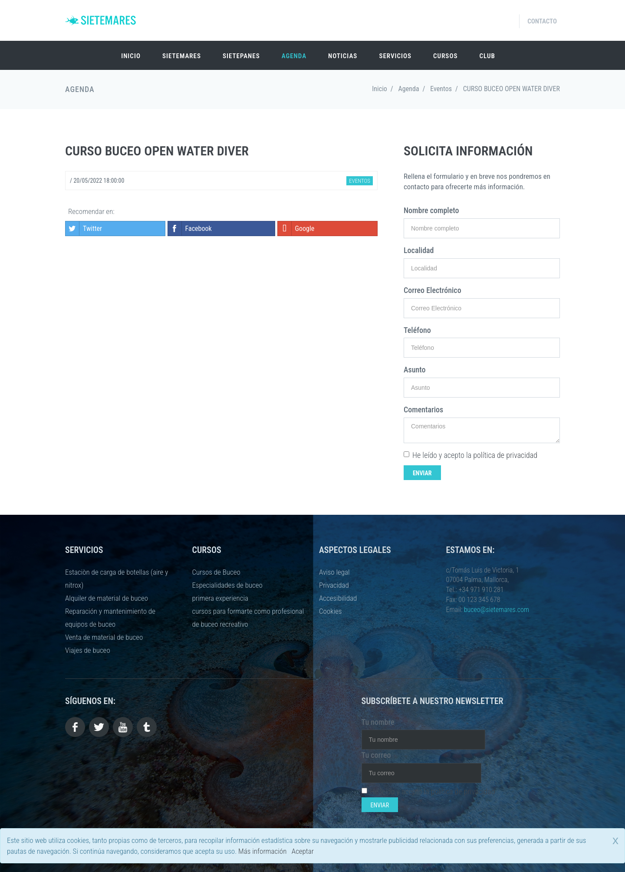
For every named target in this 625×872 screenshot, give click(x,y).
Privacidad (334, 585)
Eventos (441, 89)
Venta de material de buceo (104, 637)
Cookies (330, 611)
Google (296, 228)
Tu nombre (378, 722)
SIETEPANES (241, 56)
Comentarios (423, 409)
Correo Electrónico (432, 290)
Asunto (415, 369)
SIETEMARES (181, 56)
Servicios (395, 56)
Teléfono (417, 330)
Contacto (542, 21)
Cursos (445, 56)
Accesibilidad (338, 598)
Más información (262, 851)
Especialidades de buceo (227, 585)
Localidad (419, 250)
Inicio (131, 56)
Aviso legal (334, 572)
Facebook (190, 228)
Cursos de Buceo (216, 572)
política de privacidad (505, 455)
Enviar (422, 473)
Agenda (294, 56)
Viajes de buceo (87, 650)
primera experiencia (220, 598)
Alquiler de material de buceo (106, 598)
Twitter (84, 228)
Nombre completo (431, 210)
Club (487, 56)
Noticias (342, 56)
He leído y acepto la (470, 455)
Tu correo (376, 755)
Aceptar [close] (303, 851)
